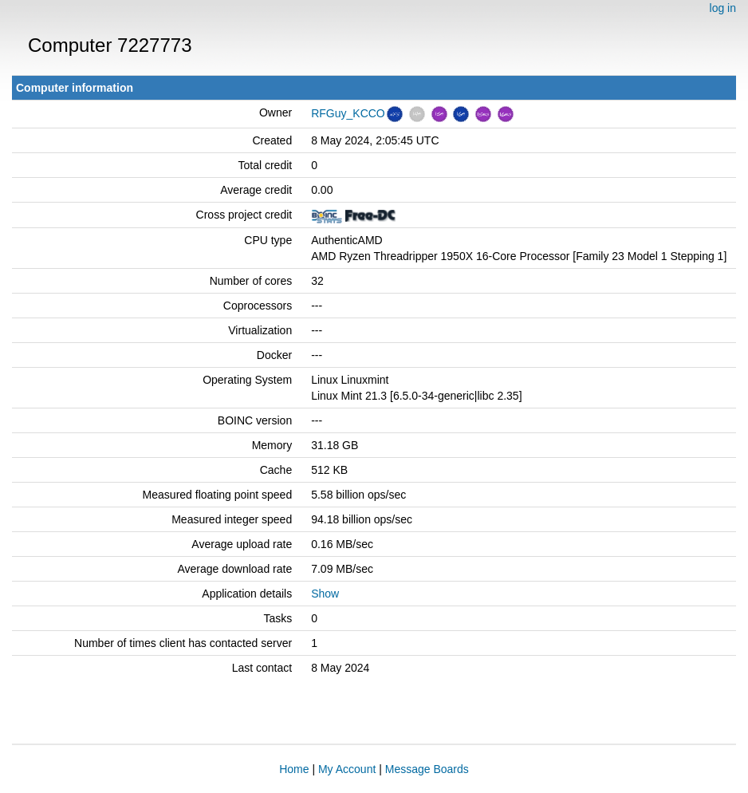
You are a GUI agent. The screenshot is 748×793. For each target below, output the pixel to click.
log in (723, 8)
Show (325, 593)
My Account (347, 769)
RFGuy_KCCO (348, 113)
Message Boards (427, 769)
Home (294, 769)
